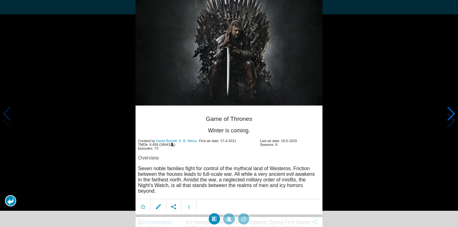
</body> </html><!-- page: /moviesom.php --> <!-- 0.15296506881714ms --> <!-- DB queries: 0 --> (229, 113)
